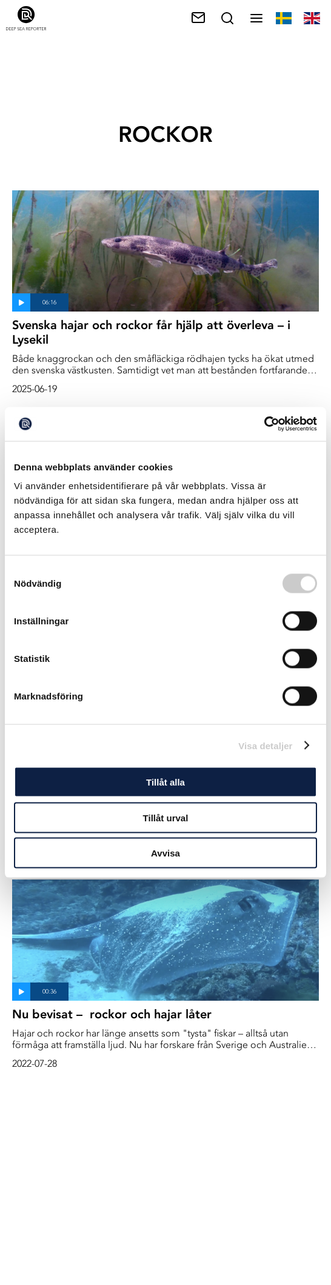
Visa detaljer (265, 745)
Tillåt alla (165, 782)
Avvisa (165, 853)
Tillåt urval (166, 817)
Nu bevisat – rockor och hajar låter (112, 1014)
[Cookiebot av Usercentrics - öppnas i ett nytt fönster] (264, 424)
